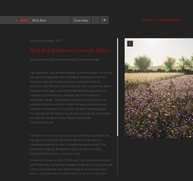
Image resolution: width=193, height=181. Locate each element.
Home (21, 20)
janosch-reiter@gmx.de (160, 19)
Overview (81, 20)
